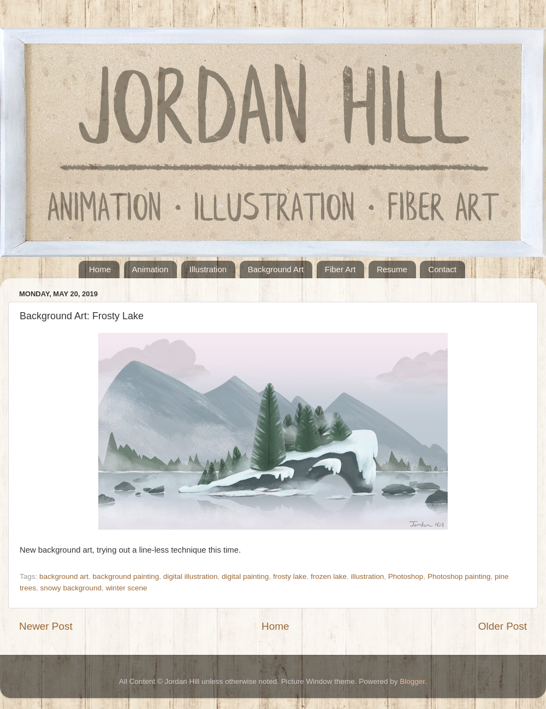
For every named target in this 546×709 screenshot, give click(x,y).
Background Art (276, 269)
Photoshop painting (459, 576)
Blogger (412, 681)
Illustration (208, 269)
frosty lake (290, 576)
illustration (367, 576)
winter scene (126, 588)
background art (63, 576)
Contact (442, 269)
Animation (150, 269)
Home (100, 269)
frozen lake (329, 576)
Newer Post (46, 626)
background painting (126, 576)
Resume (392, 269)
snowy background (71, 588)
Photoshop (406, 576)
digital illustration (190, 576)
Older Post (502, 626)
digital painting (245, 576)
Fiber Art (340, 269)
